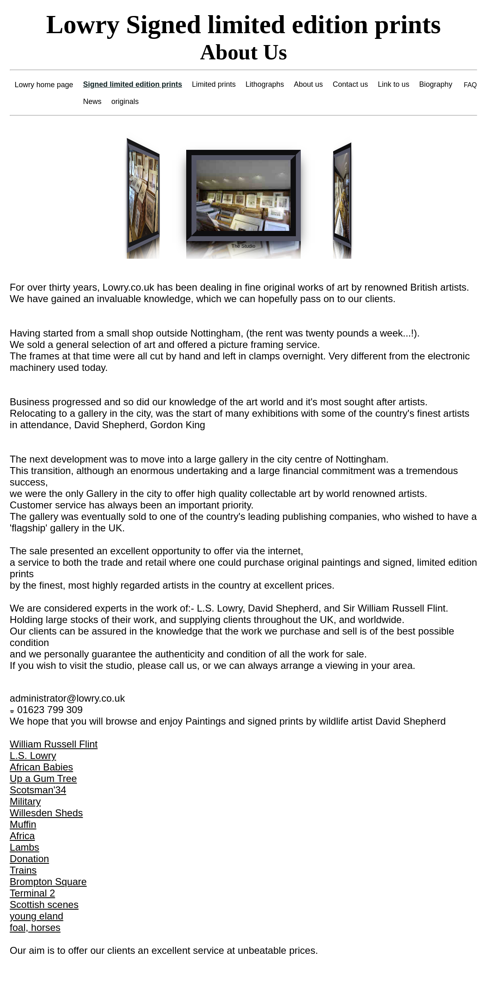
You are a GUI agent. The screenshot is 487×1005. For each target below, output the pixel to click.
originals (125, 101)
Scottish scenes (44, 904)
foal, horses (35, 927)
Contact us (350, 84)
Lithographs (265, 84)
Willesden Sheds (46, 812)
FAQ (470, 84)
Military (25, 801)
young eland (36, 915)
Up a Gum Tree (43, 778)
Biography (435, 84)
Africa (22, 835)
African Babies (41, 766)
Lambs (24, 847)
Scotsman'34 (38, 789)
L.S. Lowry (33, 755)
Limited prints (214, 84)
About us (308, 84)
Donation (29, 858)
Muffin (23, 824)
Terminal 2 (32, 893)
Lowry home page (44, 85)
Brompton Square (48, 881)
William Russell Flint (54, 744)
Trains (23, 870)
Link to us (393, 84)
